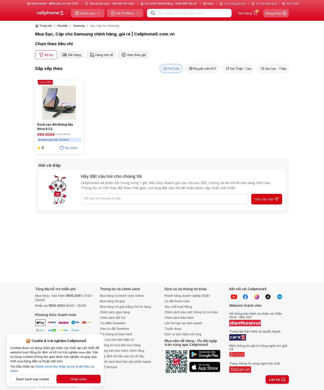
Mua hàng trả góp (112, 301)
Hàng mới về (101, 54)
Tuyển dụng (173, 328)
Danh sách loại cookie (32, 379)
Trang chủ (45, 25)
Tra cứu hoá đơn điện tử (117, 339)
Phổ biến (171, 68)
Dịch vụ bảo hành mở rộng (183, 334)
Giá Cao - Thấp (273, 68)
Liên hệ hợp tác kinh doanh (183, 323)
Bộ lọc (46, 54)
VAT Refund (108, 367)
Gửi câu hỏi (267, 199)
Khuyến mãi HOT (202, 68)
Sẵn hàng (71, 54)
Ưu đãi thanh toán (177, 301)
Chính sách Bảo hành (179, 317)
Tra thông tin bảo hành (116, 334)
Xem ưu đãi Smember (114, 328)
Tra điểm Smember (113, 323)
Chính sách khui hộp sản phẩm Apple (125, 361)
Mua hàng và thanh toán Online (122, 295)
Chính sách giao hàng (115, 312)
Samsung (79, 25)
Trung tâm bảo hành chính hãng (122, 350)
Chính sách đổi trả (112, 317)
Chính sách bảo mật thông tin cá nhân (191, 312)
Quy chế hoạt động (178, 306)
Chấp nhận (78, 379)
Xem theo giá (133, 54)
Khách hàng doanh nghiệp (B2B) (187, 295)
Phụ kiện (62, 25)
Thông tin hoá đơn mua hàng (120, 345)
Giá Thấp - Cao (238, 68)
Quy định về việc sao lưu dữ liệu (122, 356)
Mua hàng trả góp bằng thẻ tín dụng (125, 306)
